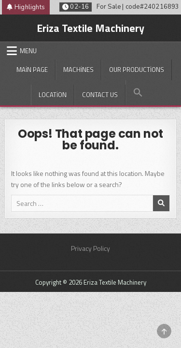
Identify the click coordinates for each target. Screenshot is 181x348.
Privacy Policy (90, 248)
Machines (78, 69)
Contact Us (100, 95)
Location (53, 95)
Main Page (32, 69)
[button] (137, 92)
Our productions (136, 69)
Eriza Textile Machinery (90, 28)
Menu (28, 51)
